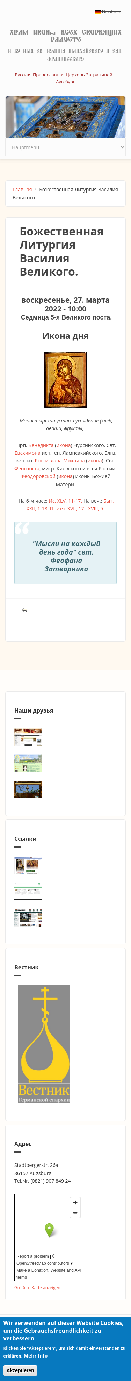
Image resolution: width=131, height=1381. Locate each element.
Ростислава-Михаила (60, 460)
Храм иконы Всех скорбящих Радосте (65, 36)
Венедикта (40, 445)
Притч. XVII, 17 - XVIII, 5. (77, 508)
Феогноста (26, 468)
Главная (22, 189)
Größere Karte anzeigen (37, 1287)
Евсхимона (28, 452)
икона (63, 445)
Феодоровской (38, 476)
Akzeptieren (20, 1370)
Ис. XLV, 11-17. (65, 500)
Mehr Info (36, 1355)
